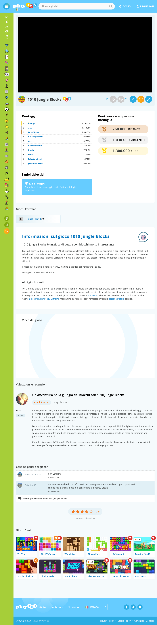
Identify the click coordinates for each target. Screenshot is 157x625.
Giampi (31, 123)
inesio (31, 150)
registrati (145, 6)
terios (30, 154)
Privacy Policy (107, 620)
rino (30, 128)
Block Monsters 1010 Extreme (44, 298)
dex (30, 141)
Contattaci (57, 607)
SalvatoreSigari (35, 159)
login (73, 187)
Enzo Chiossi (34, 132)
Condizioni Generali (144, 620)
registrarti (30, 190)
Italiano (92, 607)
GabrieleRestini (35, 145)
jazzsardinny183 (35, 163)
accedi (125, 6)
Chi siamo (73, 607)
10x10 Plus (93, 295)
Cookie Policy (124, 620)
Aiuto (42, 607)
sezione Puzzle (116, 298)
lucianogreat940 (35, 136)
